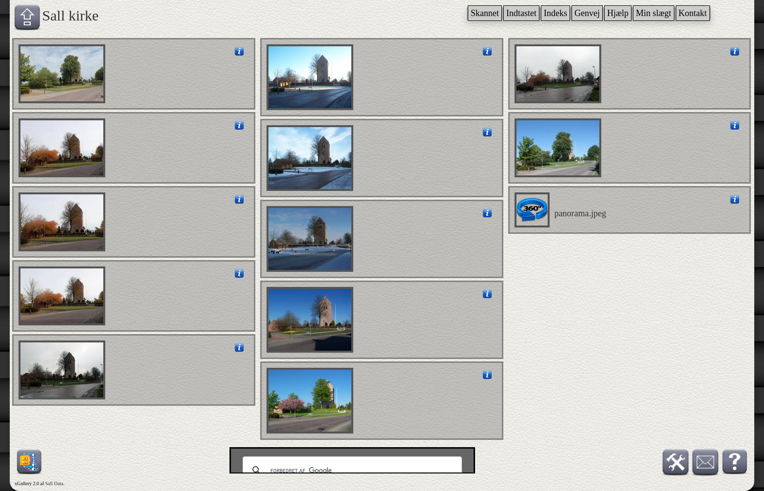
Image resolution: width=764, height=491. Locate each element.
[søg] (350, 470)
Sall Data (54, 483)
